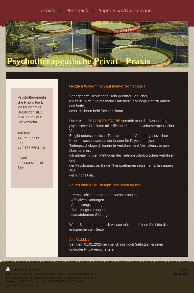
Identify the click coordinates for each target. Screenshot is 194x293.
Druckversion (17, 269)
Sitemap (35, 269)
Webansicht (181, 273)
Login (184, 269)
